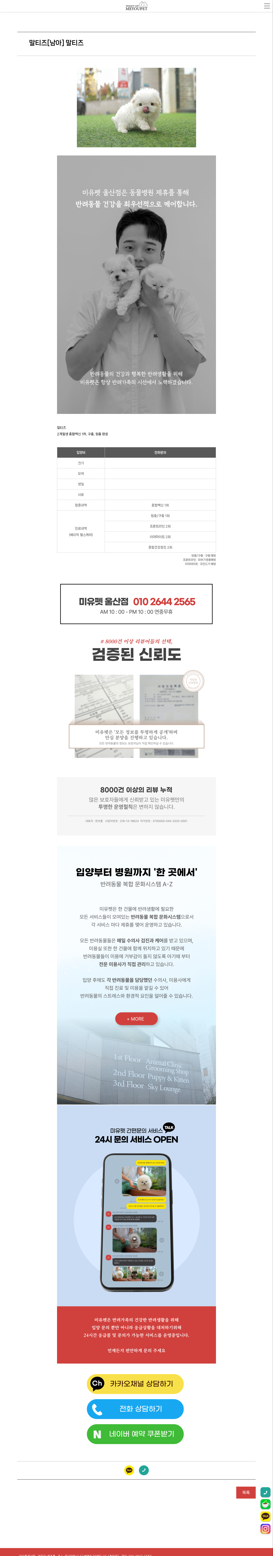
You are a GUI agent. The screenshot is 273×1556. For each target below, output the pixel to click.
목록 (246, 1492)
